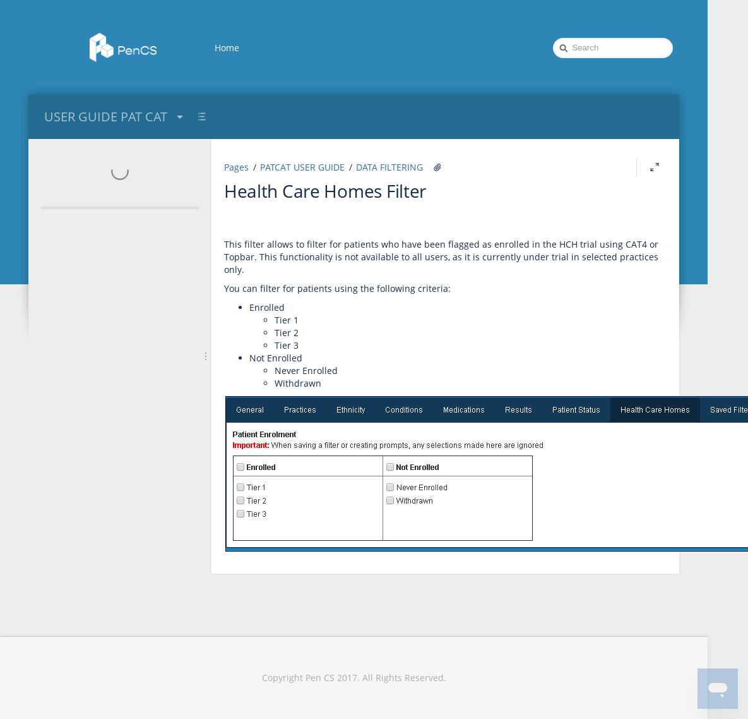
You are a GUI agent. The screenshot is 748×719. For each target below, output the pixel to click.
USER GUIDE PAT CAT (115, 116)
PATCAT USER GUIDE (302, 167)
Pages (236, 167)
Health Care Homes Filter (325, 191)
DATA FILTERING (389, 167)
